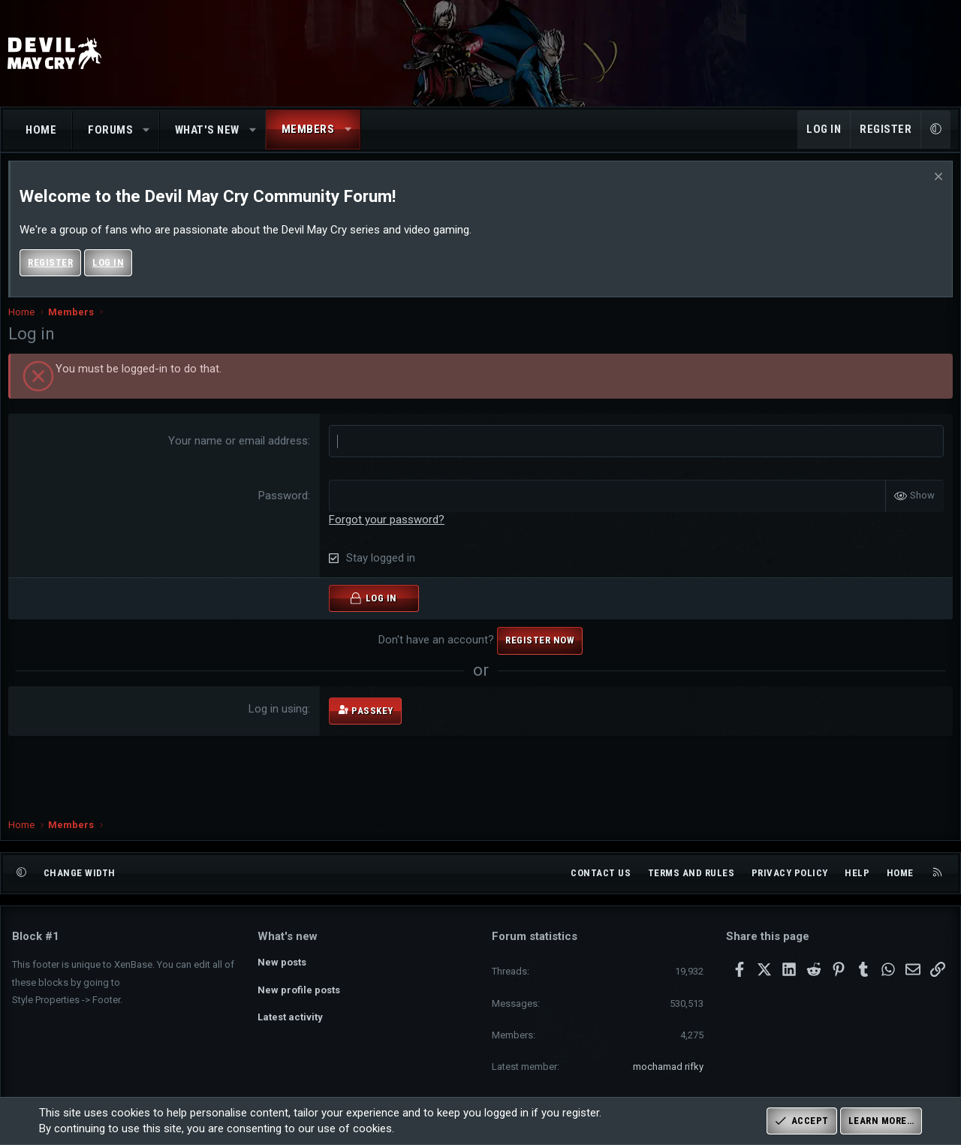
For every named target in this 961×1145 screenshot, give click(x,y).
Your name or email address (239, 456)
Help (857, 872)
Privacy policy (790, 872)
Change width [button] (80, 872)
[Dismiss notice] (932, 193)
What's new (207, 130)
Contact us (601, 872)
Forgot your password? (388, 534)
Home (41, 130)
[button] (146, 130)
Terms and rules (691, 872)
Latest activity (290, 1017)
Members (308, 129)
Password (284, 510)
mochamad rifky (668, 1066)
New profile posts (299, 990)
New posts (282, 962)
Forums (110, 130)
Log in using (279, 724)
